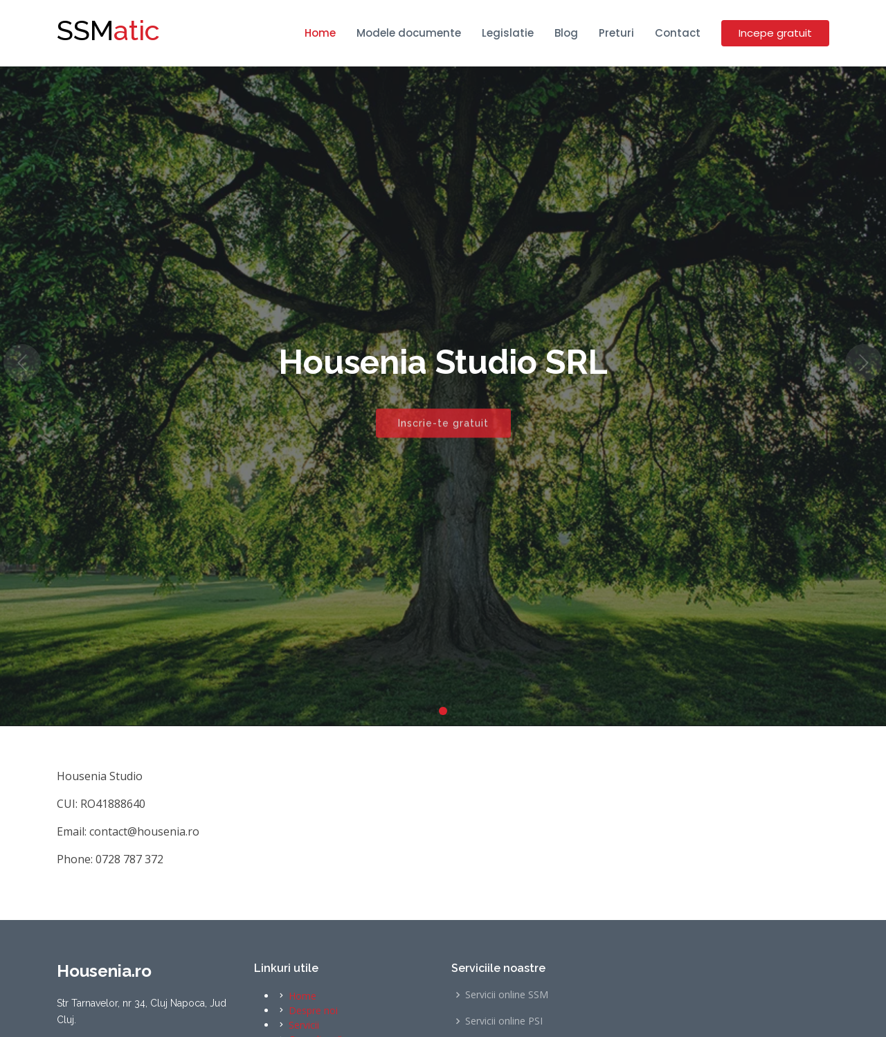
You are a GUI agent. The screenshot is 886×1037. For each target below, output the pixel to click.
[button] (22, 363)
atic (108, 30)
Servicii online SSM (506, 995)
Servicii (304, 1024)
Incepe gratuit (775, 33)
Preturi (616, 33)
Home (320, 33)
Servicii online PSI (504, 1021)
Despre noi (313, 1010)
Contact (677, 33)
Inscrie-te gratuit (443, 428)
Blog (566, 33)
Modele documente (408, 33)
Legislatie (508, 33)
